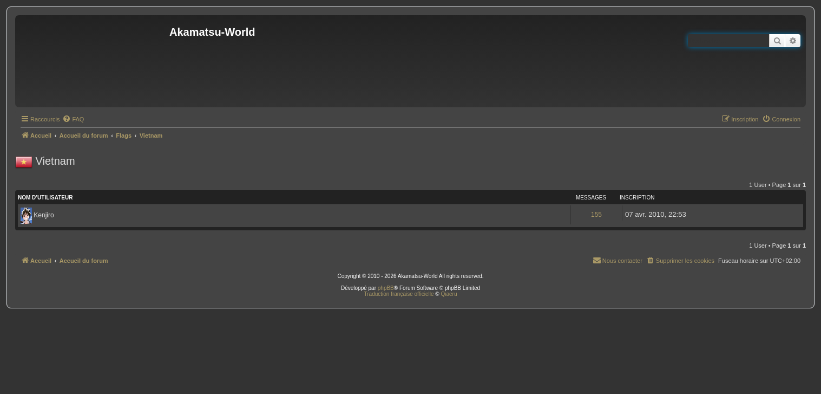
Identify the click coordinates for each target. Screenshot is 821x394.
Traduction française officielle (399, 294)
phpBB (386, 288)
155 (596, 214)
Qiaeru (449, 294)
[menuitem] (73, 119)
